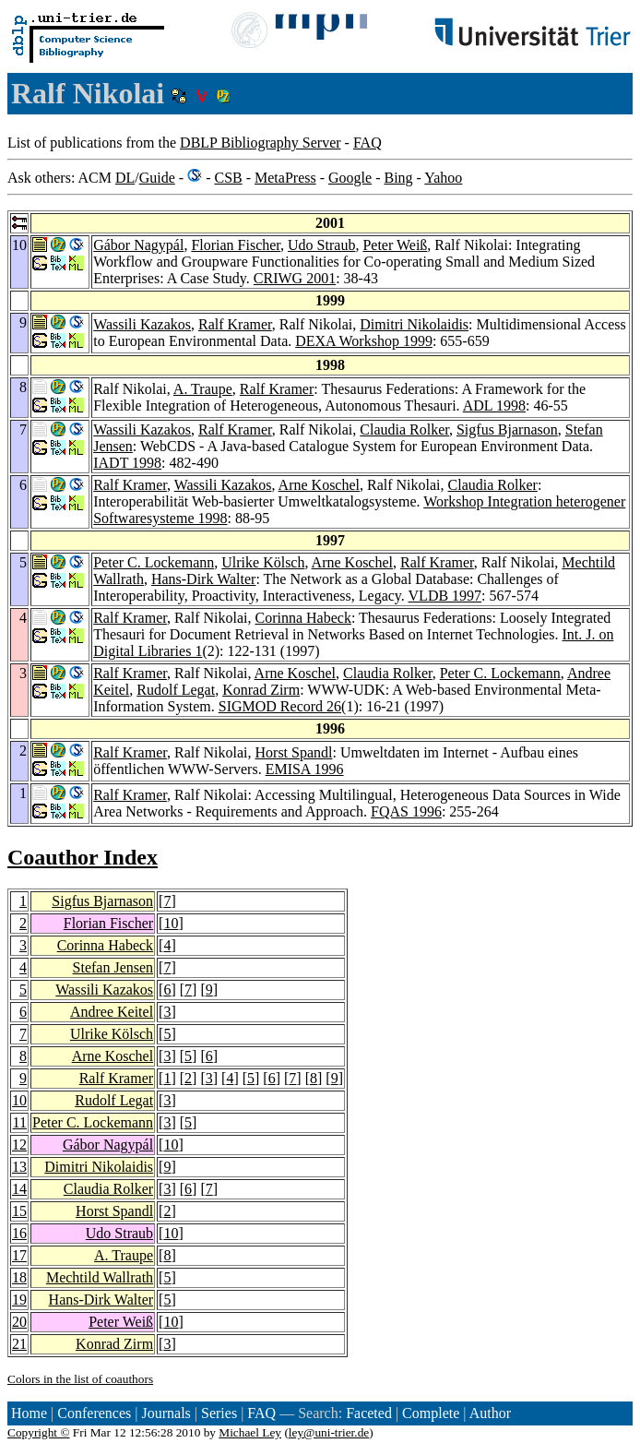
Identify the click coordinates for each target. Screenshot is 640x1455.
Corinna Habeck (303, 618)
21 (19, 1344)
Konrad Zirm (261, 690)
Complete (430, 1413)
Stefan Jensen (113, 967)
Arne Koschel (319, 485)
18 (19, 1277)
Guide (157, 177)
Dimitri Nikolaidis (414, 324)
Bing (398, 177)
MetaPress (285, 177)
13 (19, 1167)
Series (219, 1413)
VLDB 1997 (445, 595)
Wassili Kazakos (142, 324)
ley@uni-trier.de (329, 1432)
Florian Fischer (235, 245)
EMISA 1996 (305, 769)
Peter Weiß (394, 245)
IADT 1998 (127, 463)
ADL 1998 (494, 405)
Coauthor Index (82, 857)
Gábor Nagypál (138, 245)
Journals (165, 1413)
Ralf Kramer (235, 324)
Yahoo (443, 177)
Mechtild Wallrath (99, 1277)
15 (19, 1211)
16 (19, 1233)
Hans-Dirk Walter (203, 579)
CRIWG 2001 (295, 278)
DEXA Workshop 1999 (364, 341)
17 (19, 1255)
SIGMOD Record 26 (280, 706)
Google (350, 177)
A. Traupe (202, 389)
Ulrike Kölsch (262, 562)
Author (490, 1413)
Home (29, 1413)
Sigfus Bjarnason (507, 429)
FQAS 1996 (406, 811)
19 (19, 1299)
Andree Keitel (111, 1012)
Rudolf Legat (175, 690)
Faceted (369, 1413)
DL (125, 177)
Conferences (94, 1413)
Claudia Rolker (404, 429)
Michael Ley (250, 1432)
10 (170, 923)
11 (20, 1122)
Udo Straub (321, 245)
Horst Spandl (294, 752)
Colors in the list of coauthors (80, 1379)
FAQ (367, 142)
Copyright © (38, 1432)
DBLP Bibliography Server (260, 142)
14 (19, 1189)
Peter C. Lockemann (153, 562)
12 (19, 1144)
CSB (228, 177)
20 (19, 1322)
